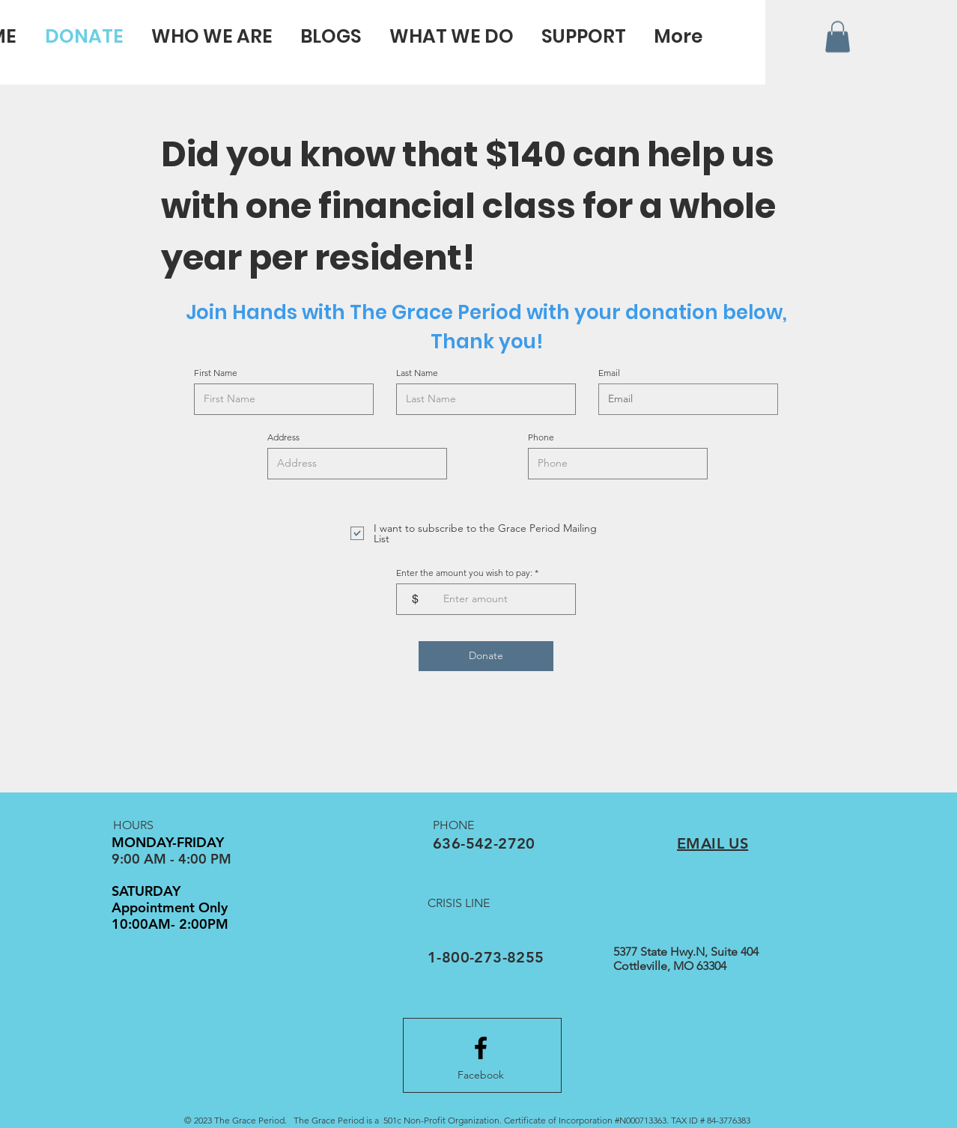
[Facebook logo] (481, 1048)
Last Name (417, 373)
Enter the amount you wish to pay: (464, 572)
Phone (541, 437)
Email (609, 373)
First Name (215, 373)
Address (283, 437)
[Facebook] (480, 1076)
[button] (837, 36)
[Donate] (486, 656)
